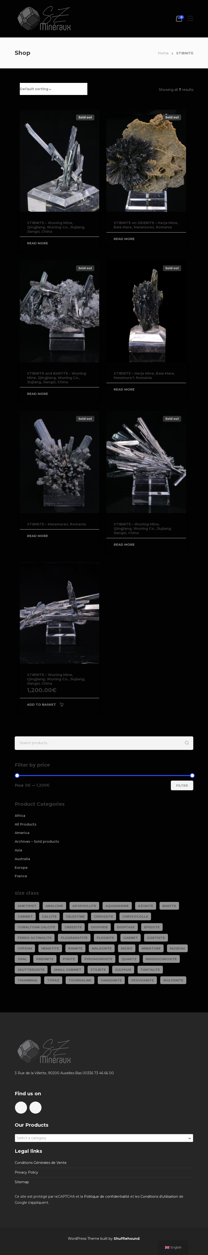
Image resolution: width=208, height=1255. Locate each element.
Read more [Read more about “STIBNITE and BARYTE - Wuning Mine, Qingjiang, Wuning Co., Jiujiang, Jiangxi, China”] (37, 394)
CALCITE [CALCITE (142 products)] (49, 916)
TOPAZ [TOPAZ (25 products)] (53, 980)
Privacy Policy (26, 1172)
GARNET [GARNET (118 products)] (130, 938)
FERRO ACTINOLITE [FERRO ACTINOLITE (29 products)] (35, 938)
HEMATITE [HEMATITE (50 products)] (50, 948)
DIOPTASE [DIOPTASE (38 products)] (126, 927)
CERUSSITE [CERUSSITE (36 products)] (103, 916)
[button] (53, 89)
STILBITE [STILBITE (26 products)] (98, 970)
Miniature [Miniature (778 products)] (151, 948)
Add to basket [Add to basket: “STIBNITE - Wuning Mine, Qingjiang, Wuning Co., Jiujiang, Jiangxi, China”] (41, 704)
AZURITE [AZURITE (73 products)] (145, 906)
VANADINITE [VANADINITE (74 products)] (111, 980)
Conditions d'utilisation (159, 1196)
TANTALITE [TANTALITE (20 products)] (150, 970)
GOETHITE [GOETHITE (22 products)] (156, 938)
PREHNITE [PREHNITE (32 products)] (45, 959)
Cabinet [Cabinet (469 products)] (25, 916)
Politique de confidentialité (106, 1196)
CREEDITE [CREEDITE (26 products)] (73, 927)
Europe (21, 867)
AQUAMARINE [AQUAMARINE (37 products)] (117, 906)
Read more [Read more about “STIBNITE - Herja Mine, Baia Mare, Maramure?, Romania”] (124, 389)
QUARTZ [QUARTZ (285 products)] (129, 959)
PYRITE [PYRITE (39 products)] (69, 959)
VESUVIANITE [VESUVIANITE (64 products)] (142, 980)
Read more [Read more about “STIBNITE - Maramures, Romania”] (37, 536)
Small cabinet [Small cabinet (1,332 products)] (67, 970)
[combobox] (104, 1138)
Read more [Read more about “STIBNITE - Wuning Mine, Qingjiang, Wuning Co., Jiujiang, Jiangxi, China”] (37, 243)
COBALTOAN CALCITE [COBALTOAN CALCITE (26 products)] (36, 927)
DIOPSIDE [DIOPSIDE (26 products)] (99, 927)
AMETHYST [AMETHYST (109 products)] (27, 906)
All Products (25, 824)
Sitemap (22, 1182)
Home (163, 53)
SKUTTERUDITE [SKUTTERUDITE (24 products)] (31, 970)
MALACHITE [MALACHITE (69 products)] (102, 948)
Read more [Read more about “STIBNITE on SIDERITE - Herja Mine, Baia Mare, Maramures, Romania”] (124, 239)
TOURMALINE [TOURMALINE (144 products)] (80, 980)
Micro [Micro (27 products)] (126, 948)
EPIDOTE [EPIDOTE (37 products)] (152, 927)
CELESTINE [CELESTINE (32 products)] (75, 916)
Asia (18, 850)
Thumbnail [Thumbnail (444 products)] (28, 980)
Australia (22, 859)
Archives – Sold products (37, 841)
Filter (182, 785)
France (21, 876)
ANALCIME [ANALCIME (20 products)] (54, 906)
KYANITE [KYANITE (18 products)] (75, 948)
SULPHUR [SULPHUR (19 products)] (123, 970)
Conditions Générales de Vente (41, 1163)
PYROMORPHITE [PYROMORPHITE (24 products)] (98, 959)
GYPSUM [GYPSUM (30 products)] (25, 948)
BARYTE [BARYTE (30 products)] (169, 906)
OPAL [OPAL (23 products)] (22, 959)
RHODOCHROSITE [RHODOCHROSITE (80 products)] (161, 959)
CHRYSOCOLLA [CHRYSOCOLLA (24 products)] (135, 916)
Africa (20, 815)
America (22, 833)
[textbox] (104, 1138)
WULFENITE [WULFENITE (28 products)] (173, 980)
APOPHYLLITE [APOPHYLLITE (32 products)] (84, 906)
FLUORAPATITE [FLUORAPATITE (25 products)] (74, 938)
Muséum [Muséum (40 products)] (177, 948)
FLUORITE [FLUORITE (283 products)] (105, 938)
